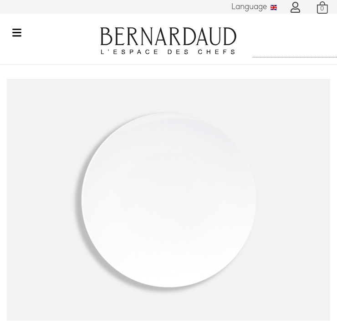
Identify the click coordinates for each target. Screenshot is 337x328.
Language (254, 7)
